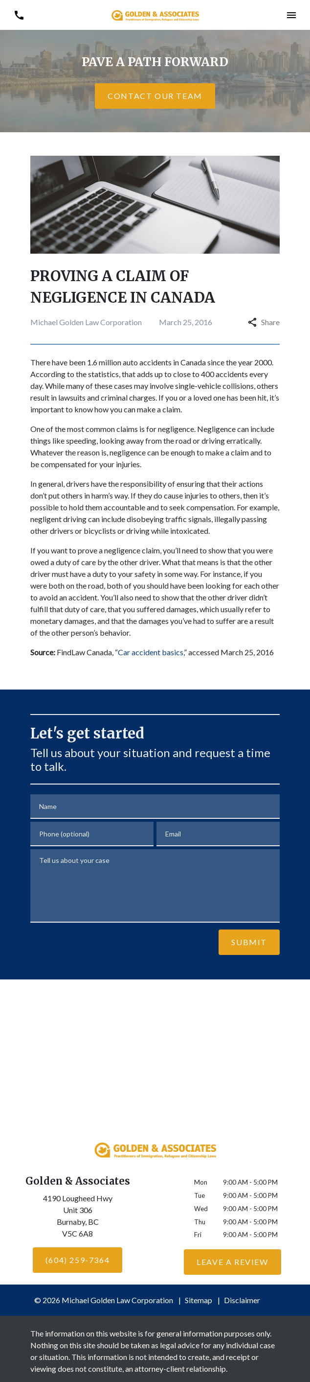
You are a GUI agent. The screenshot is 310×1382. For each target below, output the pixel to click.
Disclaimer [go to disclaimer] (242, 1300)
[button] (291, 15)
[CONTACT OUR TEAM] (155, 96)
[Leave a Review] (232, 1262)
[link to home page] (155, 14)
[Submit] (249, 942)
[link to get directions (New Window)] (77, 1217)
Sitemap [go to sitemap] (198, 1300)
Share (264, 322)
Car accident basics (150, 652)
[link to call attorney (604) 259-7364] (19, 15)
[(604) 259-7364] (77, 1260)
